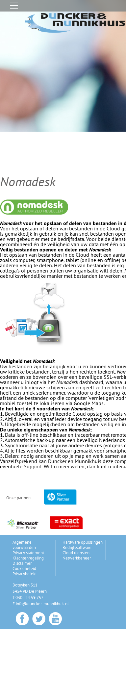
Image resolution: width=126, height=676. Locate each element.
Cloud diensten (76, 553)
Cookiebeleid (24, 568)
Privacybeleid (25, 574)
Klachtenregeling (28, 558)
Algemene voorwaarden (24, 544)
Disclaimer (22, 563)
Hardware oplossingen (83, 542)
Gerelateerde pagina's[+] (30, 633)
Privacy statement (28, 553)
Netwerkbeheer (77, 558)
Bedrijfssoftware (77, 547)
